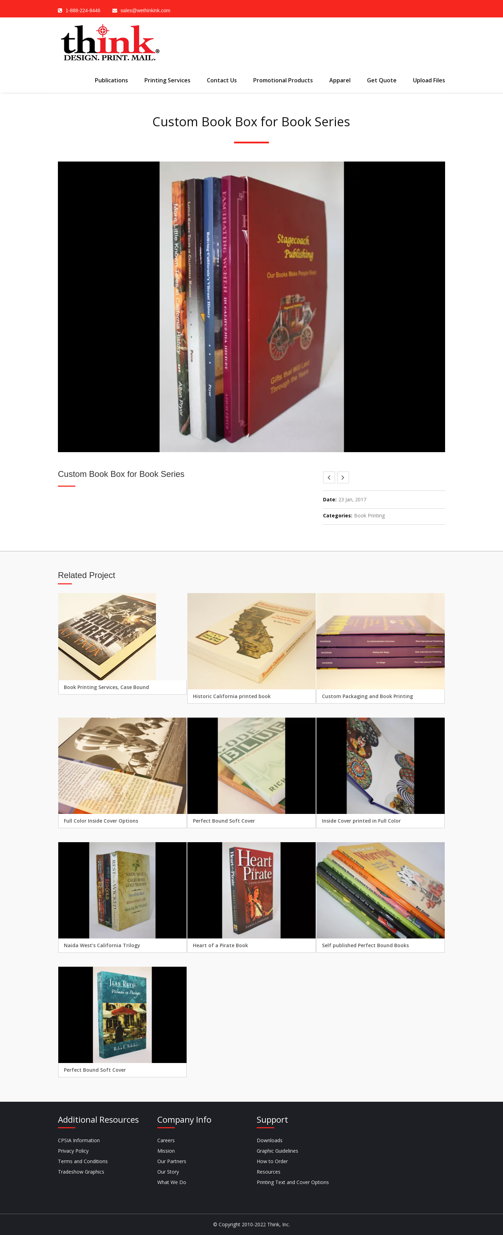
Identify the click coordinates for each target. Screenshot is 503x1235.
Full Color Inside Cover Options (101, 820)
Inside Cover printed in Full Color (361, 820)
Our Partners (171, 1161)
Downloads (270, 1140)
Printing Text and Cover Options (293, 1182)
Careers (166, 1140)
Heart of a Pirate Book (220, 945)
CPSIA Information (79, 1140)
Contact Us (222, 80)
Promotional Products (283, 80)
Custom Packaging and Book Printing (367, 696)
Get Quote (382, 80)
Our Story (168, 1171)
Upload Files (429, 80)
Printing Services (167, 80)
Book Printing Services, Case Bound (106, 687)
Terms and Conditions (83, 1161)
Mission (166, 1150)
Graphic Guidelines (277, 1150)
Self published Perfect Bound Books (365, 945)
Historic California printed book (232, 696)
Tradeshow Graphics (81, 1171)
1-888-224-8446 (79, 10)
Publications (111, 80)
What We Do (171, 1182)
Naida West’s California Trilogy (102, 945)
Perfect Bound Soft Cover (224, 820)
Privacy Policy (73, 1150)
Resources (268, 1171)
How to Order (272, 1161)
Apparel (340, 80)
